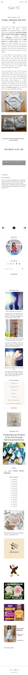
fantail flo (12, 669)
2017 (13, 495)
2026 (14, 479)
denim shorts (14, 41)
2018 (13, 493)
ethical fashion (14, 400)
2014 (14, 501)
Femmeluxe (8, 37)
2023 (13, 484)
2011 (14, 506)
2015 (14, 499)
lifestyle (14, 383)
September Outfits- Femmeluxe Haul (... (14, 162)
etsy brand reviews (14, 403)
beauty (14, 393)
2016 (13, 497)
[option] (14, 158)
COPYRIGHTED (14, 672)
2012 (14, 504)
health (14, 396)
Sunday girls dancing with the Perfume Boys (14, 368)
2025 (13, 481)
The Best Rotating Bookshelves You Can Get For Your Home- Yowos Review (14, 339)
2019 (13, 492)
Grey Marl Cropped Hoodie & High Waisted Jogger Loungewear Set (14, 34)
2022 (14, 486)
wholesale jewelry (9, 647)
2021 (13, 488)
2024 (13, 483)
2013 (14, 502)
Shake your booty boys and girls (14, 311)
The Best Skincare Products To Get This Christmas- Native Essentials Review (14, 437)
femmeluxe (15, 140)
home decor (14, 386)
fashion (14, 390)
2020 (13, 490)
